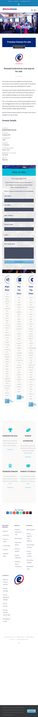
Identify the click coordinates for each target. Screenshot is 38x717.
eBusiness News (5, 555)
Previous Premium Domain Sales (6, 612)
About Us (5, 531)
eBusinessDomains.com (10, 637)
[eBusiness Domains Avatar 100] (19, 54)
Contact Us (6, 535)
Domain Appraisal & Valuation (6, 597)
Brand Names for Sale (6, 620)
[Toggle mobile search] (32, 10)
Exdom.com (12, 639)
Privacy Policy (6, 545)
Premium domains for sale (22, 639)
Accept (31, 711)
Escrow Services (5, 605)
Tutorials (5, 549)
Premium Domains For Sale (18, 532)
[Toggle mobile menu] (35, 10)
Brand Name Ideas (30, 568)
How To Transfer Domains (29, 553)
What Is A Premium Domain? (5, 582)
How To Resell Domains (30, 546)
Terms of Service (5, 540)
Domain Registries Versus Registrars (29, 537)
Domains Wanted (17, 550)
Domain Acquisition (18, 556)
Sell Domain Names (18, 544)
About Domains (31, 529)
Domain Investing (5, 590)
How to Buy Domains (30, 561)
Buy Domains (18, 538)
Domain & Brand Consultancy (18, 564)
